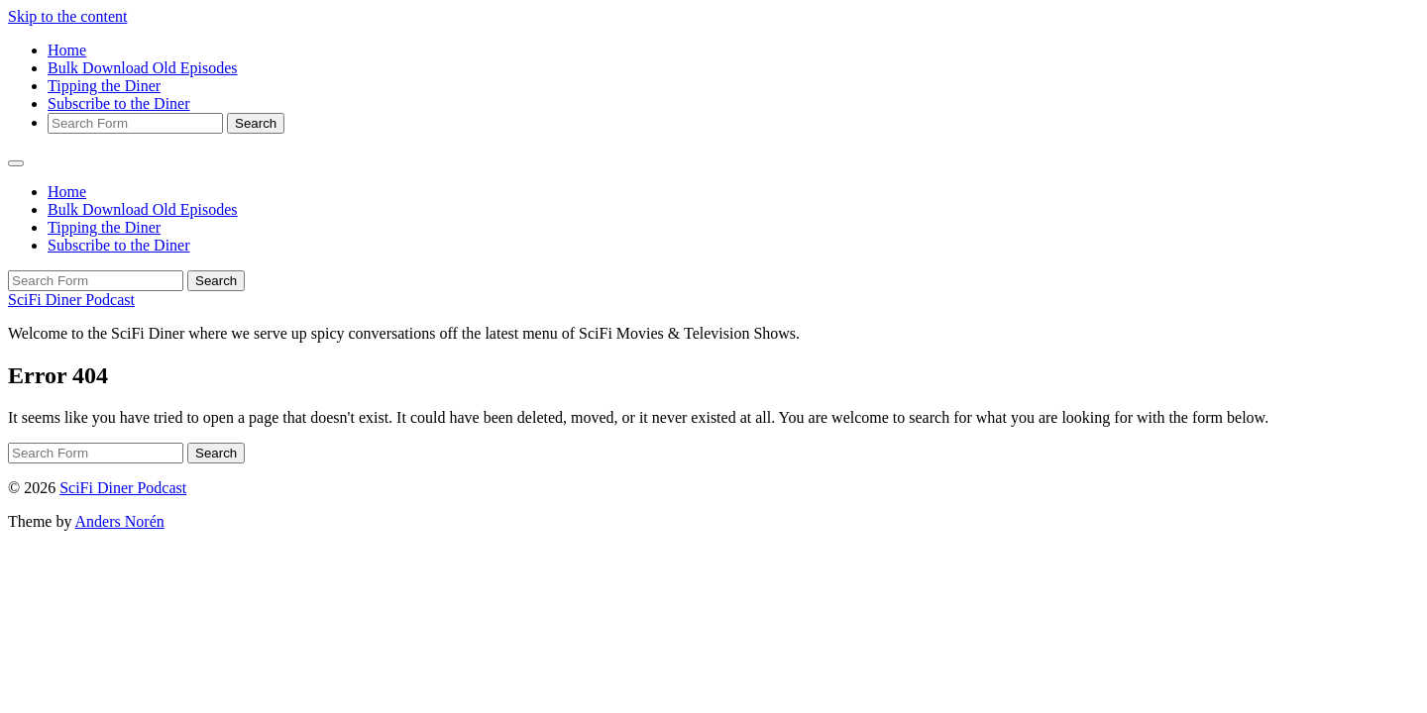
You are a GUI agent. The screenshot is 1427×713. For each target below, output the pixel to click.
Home (67, 50)
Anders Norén (120, 521)
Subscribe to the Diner (119, 103)
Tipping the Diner (104, 85)
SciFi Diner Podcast (71, 299)
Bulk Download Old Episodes (143, 67)
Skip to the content (67, 16)
